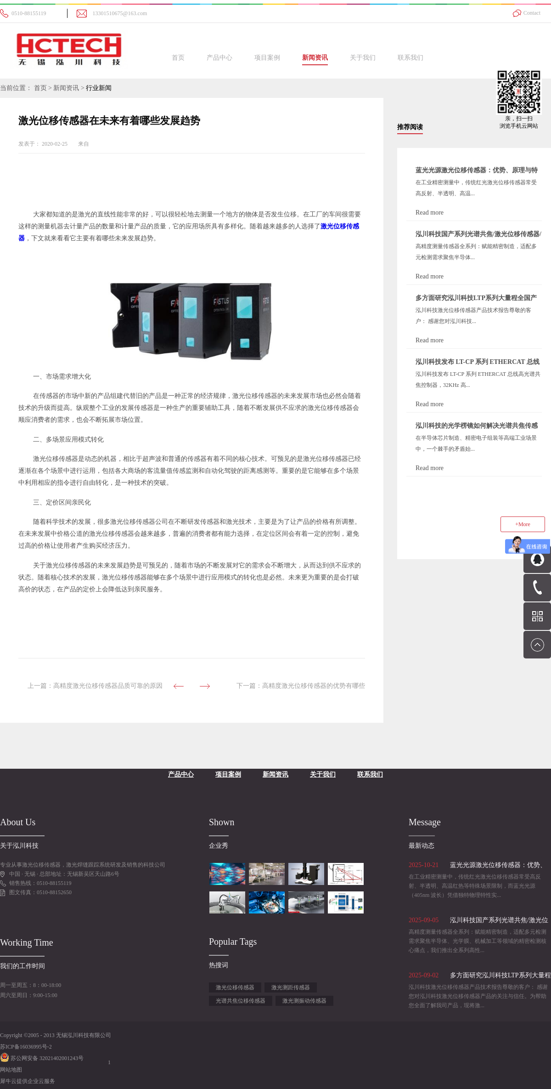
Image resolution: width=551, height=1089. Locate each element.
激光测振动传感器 (304, 1001)
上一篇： (95, 685)
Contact (531, 13)
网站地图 (11, 1069)
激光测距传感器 (290, 987)
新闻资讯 (66, 88)
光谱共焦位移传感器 (240, 1001)
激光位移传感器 (235, 987)
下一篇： (300, 685)
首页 (178, 57)
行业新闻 (99, 88)
